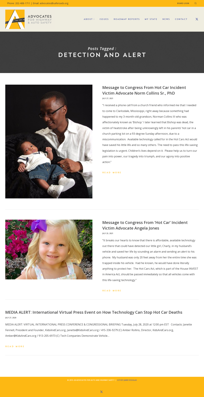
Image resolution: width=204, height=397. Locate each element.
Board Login (183, 3)
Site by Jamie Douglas (127, 380)
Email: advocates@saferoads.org (50, 3)
